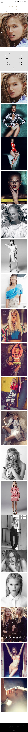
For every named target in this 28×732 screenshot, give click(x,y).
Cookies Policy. (14, 728)
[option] (14, 30)
